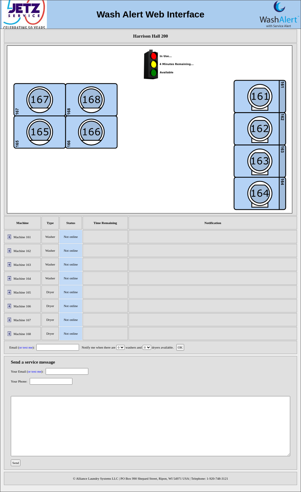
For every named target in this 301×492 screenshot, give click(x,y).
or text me (26, 347)
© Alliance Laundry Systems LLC (95, 478)
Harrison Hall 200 (150, 36)
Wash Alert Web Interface (151, 14)
